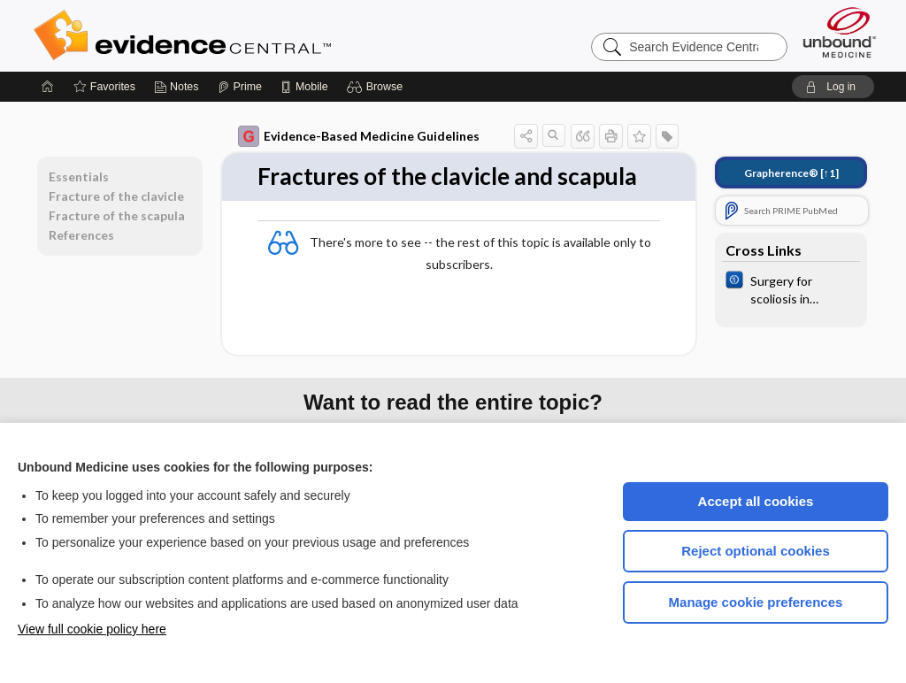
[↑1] (791, 173)
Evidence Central (253, 35)
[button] (377, 87)
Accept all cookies (756, 501)
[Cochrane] (791, 288)
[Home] (48, 87)
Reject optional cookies (755, 550)
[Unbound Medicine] (840, 32)
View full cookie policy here (92, 629)
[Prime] (240, 87)
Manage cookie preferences (756, 602)
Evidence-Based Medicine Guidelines (359, 136)
